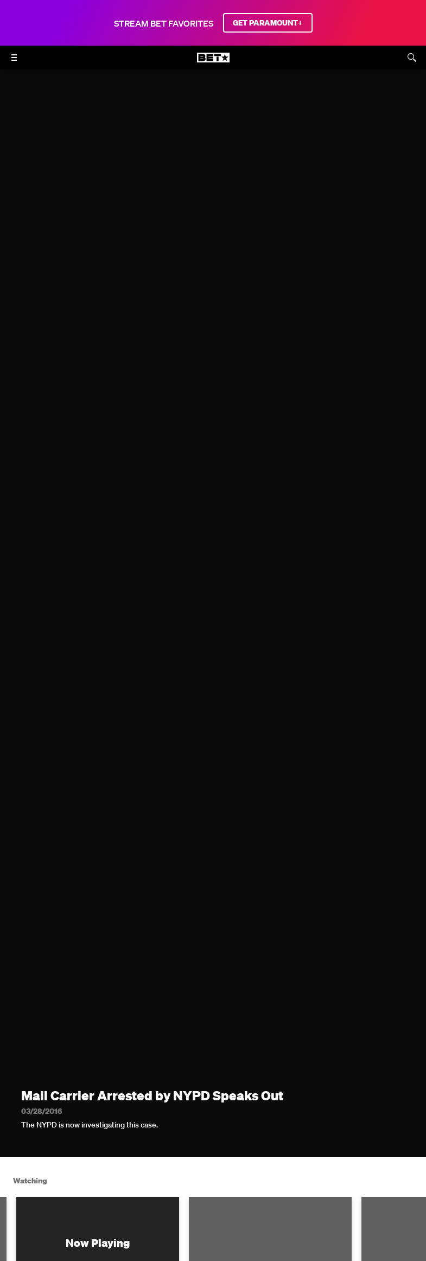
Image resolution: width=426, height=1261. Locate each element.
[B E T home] (213, 62)
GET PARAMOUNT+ (268, 23)
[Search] (412, 57)
